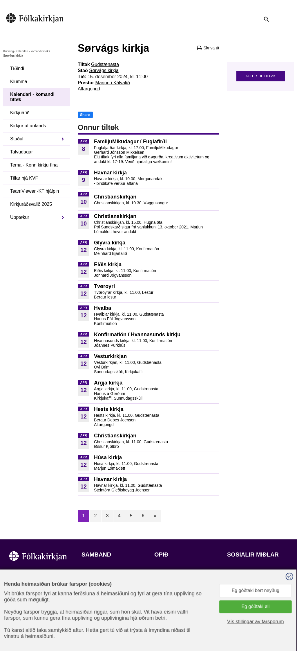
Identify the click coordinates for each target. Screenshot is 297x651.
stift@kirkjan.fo (97, 612)
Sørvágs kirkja (103, 70)
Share (85, 115)
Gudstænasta (105, 64)
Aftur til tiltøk (260, 76)
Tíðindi (17, 68)
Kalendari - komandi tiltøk (32, 51)
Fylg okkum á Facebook (251, 572)
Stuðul (16, 138)
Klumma (18, 81)
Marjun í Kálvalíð (112, 82)
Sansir (283, 622)
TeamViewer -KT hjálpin (34, 191)
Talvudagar (21, 151)
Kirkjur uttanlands (28, 125)
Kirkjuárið (20, 112)
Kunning (8, 51)
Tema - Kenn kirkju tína (34, 164)
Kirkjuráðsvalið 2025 (31, 204)
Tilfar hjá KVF (24, 178)
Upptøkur (19, 217)
